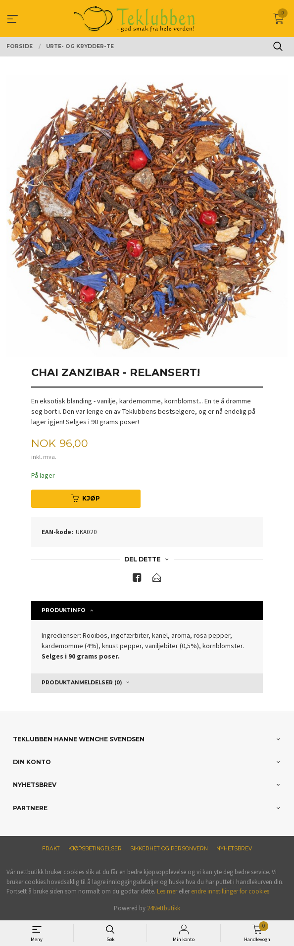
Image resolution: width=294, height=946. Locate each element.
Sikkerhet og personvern (169, 848)
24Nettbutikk (163, 908)
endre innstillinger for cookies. (231, 891)
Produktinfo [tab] (64, 610)
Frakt (51, 848)
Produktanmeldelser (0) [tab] (82, 682)
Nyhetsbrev (234, 848)
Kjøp (85, 498)
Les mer (167, 891)
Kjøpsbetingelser (95, 848)
